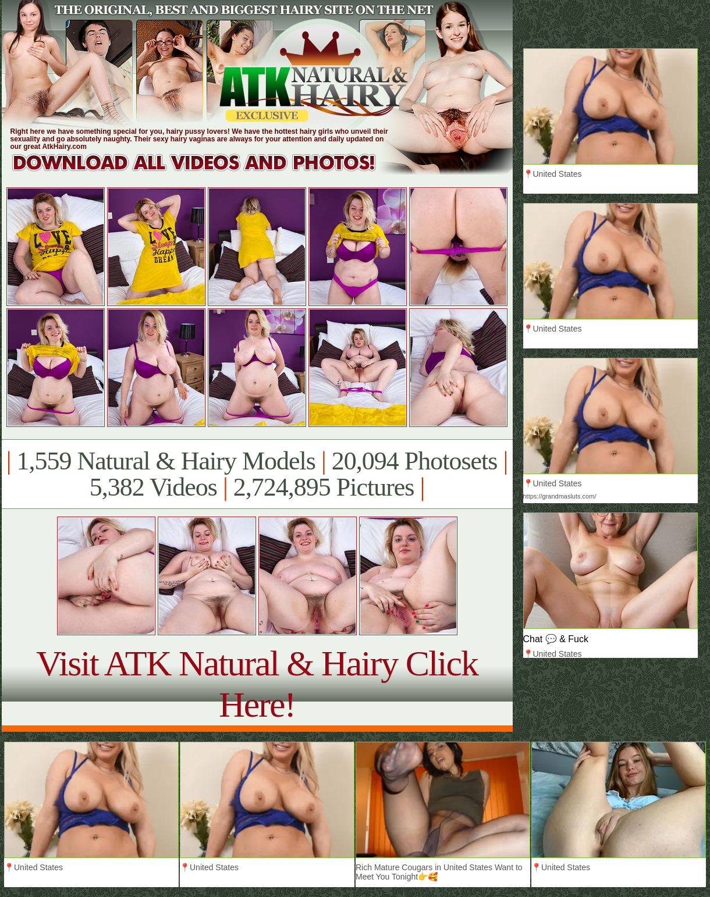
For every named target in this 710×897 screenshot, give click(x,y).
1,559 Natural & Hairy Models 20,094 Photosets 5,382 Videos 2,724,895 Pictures (256, 474)
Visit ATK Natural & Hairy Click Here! (257, 683)
